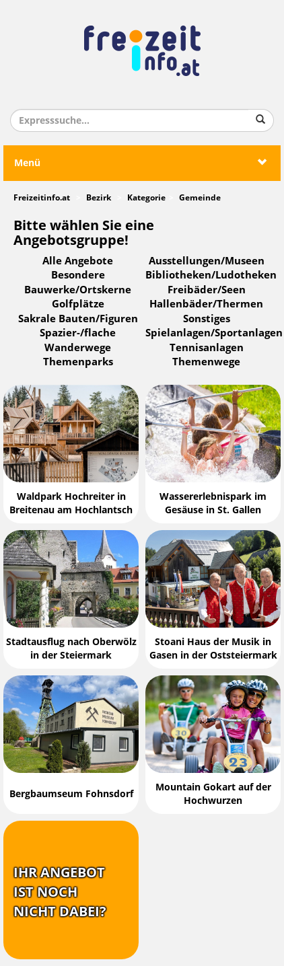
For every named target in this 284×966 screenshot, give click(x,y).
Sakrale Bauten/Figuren (78, 319)
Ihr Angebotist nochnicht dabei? (59, 891)
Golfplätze (78, 304)
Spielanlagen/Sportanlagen (214, 333)
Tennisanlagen (207, 348)
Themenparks (78, 362)
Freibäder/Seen (207, 290)
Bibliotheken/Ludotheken (211, 275)
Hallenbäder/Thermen (206, 304)
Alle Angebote (77, 261)
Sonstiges (206, 319)
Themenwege (206, 362)
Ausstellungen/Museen (206, 261)
